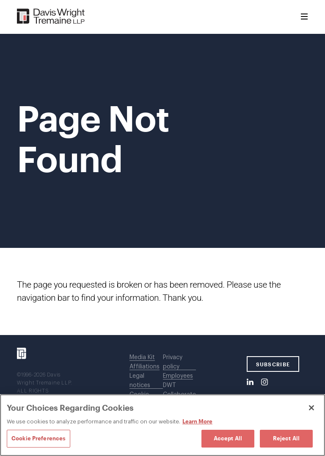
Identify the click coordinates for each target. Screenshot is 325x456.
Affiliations (144, 367)
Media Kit (142, 357)
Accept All (228, 438)
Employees (178, 376)
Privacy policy (172, 362)
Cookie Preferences (38, 438)
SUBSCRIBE (273, 364)
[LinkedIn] (250, 382)
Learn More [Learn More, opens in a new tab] (197, 421)
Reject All (286, 438)
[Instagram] (264, 382)
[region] (162, 425)
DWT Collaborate (179, 390)
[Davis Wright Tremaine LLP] (51, 16)
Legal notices (139, 380)
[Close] (311, 407)
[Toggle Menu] (304, 17)
